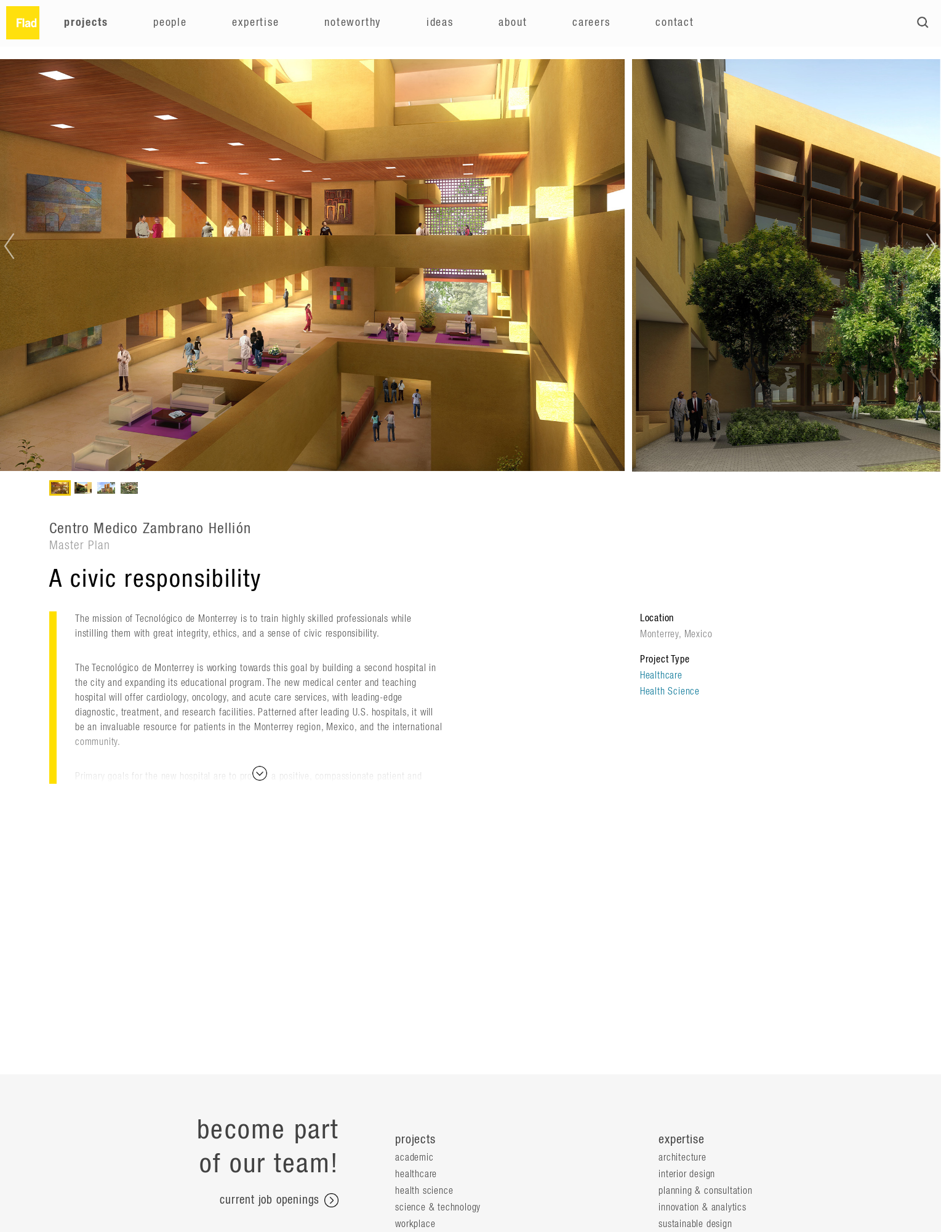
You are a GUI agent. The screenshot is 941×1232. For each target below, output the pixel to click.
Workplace (415, 1224)
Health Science (670, 691)
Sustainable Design (695, 1224)
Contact (674, 22)
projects (415, 1139)
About (513, 22)
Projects (86, 22)
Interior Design (687, 1174)
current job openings (279, 1200)
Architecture (683, 1157)
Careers (591, 22)
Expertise (255, 22)
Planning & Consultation (705, 1191)
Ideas (440, 22)
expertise (681, 1139)
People (170, 22)
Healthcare (661, 675)
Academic (414, 1157)
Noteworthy (352, 22)
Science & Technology (438, 1207)
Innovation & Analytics (703, 1207)
